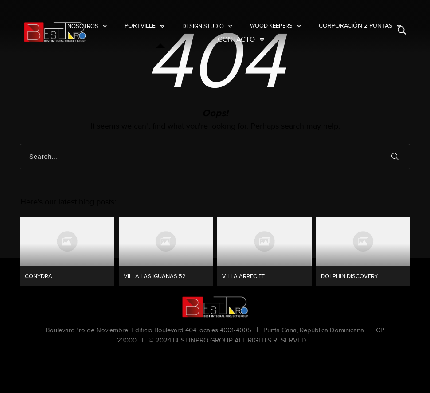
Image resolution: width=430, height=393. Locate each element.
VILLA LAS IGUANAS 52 (166, 251)
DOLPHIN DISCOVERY (363, 251)
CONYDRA (67, 251)
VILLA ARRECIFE (264, 251)
